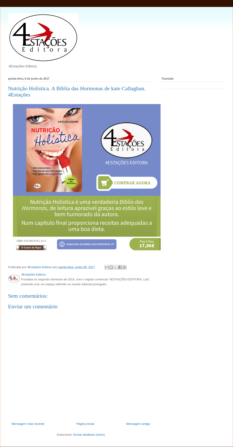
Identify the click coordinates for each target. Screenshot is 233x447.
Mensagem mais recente (28, 424)
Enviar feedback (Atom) (89, 434)
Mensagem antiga (138, 424)
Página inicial (85, 424)
